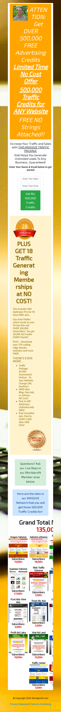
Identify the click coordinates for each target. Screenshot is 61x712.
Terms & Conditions (41, 704)
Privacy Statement (19, 704)
